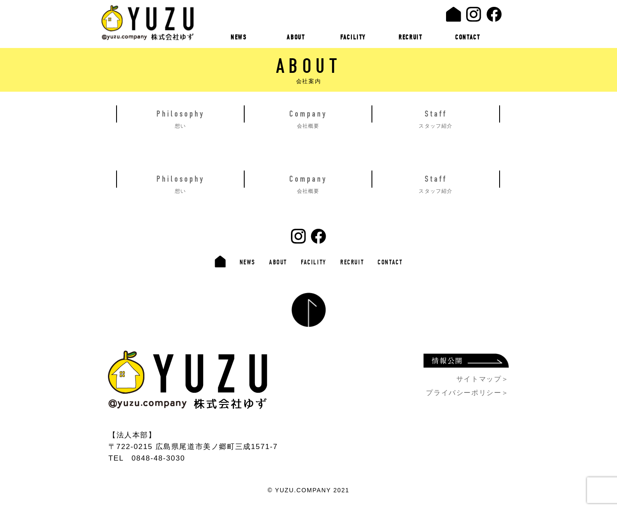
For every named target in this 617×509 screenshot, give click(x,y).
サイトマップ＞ (482, 379)
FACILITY (353, 37)
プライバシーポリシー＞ (467, 392)
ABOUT (296, 37)
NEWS (238, 37)
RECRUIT (410, 37)
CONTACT (467, 37)
